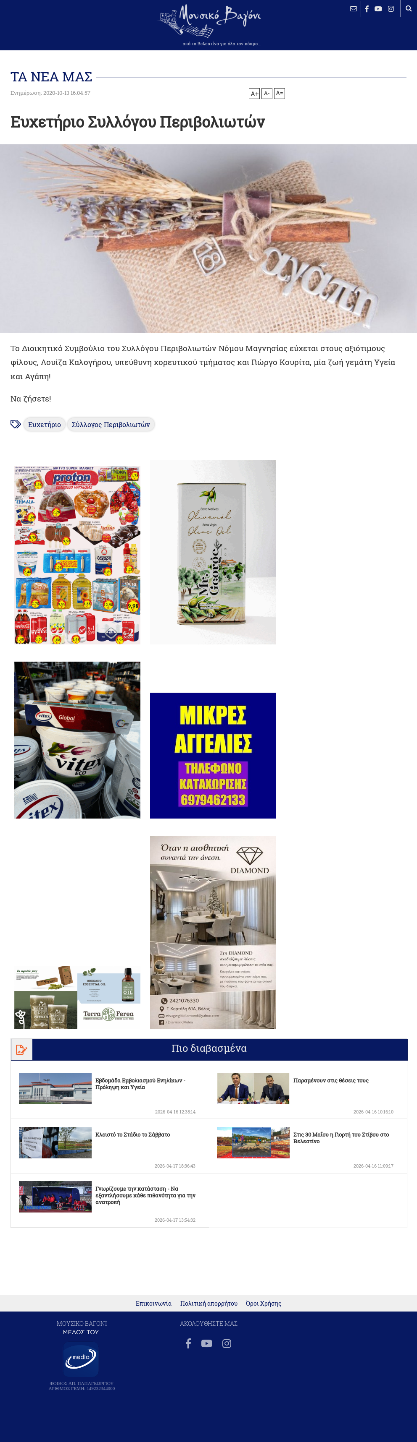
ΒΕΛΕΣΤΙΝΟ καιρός (33, 31)
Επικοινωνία (154, 1303)
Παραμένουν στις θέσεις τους (331, 1080)
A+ (255, 93)
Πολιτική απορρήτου (209, 1303)
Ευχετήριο (44, 424)
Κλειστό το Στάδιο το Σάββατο (132, 1134)
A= (279, 93)
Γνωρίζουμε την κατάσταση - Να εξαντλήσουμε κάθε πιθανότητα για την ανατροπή (145, 1195)
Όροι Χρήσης (263, 1303)
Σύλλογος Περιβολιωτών (111, 424)
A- (267, 92)
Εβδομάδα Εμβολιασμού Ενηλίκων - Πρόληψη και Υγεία (140, 1083)
